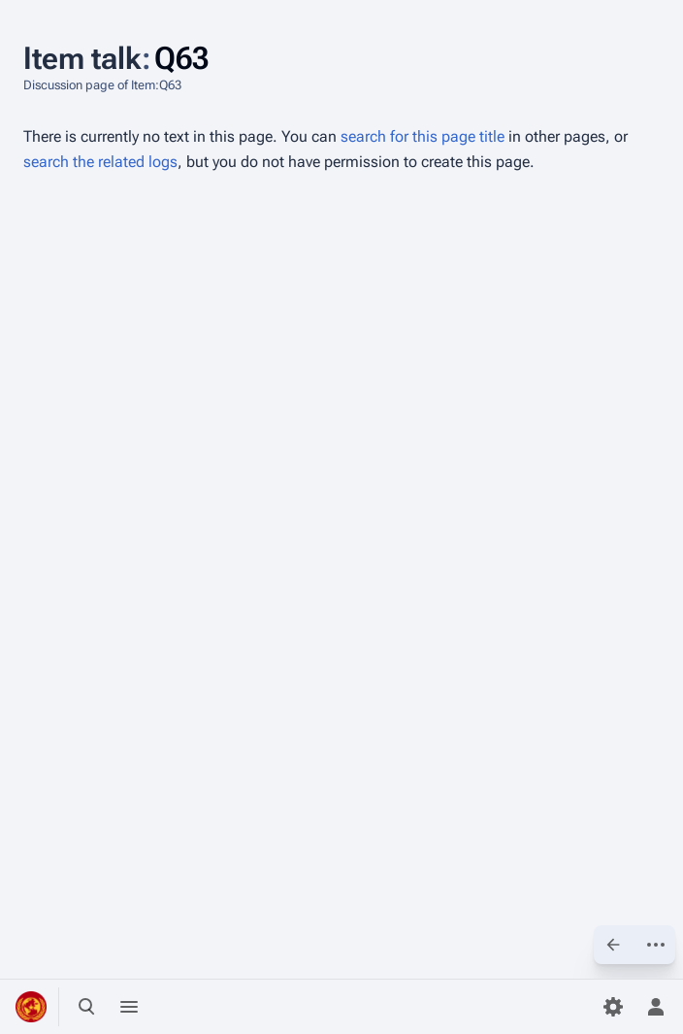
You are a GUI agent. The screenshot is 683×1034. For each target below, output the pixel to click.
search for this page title (422, 136)
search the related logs (100, 161)
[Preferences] (613, 1006)
